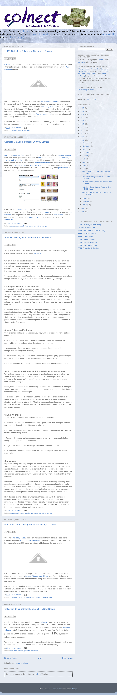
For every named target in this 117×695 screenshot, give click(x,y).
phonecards (63, 168)
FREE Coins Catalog (85, 236)
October (86, 149)
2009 (83, 209)
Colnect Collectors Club (86, 228)
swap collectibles (24, 130)
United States (21, 210)
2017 (83, 118)
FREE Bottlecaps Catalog (87, 245)
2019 (83, 111)
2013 (83, 130)
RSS (39, 674)
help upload (58, 215)
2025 (83, 108)
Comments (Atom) (21, 663)
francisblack (57, 689)
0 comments (16, 128)
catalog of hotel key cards (29, 540)
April (84, 169)
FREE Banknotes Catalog (87, 242)
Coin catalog (95, 69)
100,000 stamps (64, 155)
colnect (12, 226)
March (85, 198)
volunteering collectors (86, 90)
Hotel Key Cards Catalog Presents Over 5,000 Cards (30, 524)
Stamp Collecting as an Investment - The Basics (27, 237)
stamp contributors (42, 163)
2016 (83, 121)
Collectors (25, 31)
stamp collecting (22, 226)
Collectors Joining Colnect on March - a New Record (29, 609)
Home (39, 658)
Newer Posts (10, 658)
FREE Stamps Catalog (86, 239)
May (84, 165)
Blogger (74, 689)
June (85, 162)
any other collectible (35, 217)
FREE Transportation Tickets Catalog (91, 231)
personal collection (31, 651)
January (86, 205)
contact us (37, 253)
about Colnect (92, 99)
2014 (83, 127)
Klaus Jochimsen (37, 165)
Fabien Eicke (20, 165)
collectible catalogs (42, 34)
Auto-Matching (109, 34)
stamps (44, 226)
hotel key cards (19, 538)
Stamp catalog (84, 69)
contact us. (8, 220)
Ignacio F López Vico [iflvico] (36, 576)
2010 (83, 140)
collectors (13, 130)
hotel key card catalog (32, 597)
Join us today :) (17, 37)
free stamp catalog (43, 114)
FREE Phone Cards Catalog (88, 248)
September (87, 152)
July (84, 159)
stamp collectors (35, 226)
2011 (83, 137)
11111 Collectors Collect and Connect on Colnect (28, 51)
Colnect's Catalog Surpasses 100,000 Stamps (26, 142)
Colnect (7, 155)
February (86, 201)
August (85, 156)
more (86, 71)
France (46, 212)
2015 (83, 124)
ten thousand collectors (50, 101)
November (87, 146)
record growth (48, 106)
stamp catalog (18, 155)
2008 (83, 212)
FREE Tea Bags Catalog (87, 233)
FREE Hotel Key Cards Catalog (89, 225)
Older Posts (66, 658)
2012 (83, 134)
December (87, 143)
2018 (83, 114)
